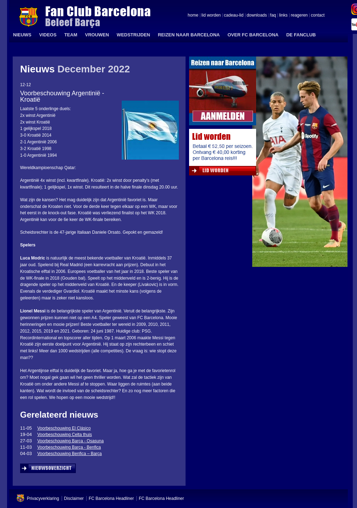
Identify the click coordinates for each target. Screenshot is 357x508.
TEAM (70, 34)
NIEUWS (22, 34)
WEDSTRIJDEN (133, 34)
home (193, 15)
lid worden (211, 15)
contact (318, 15)
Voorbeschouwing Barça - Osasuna (70, 440)
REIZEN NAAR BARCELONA (189, 34)
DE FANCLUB (301, 34)
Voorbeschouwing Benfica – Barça (69, 453)
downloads (257, 15)
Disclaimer (74, 498)
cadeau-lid (233, 15)
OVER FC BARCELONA (253, 34)
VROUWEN (97, 34)
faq (273, 15)
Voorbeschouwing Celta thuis (64, 434)
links (283, 15)
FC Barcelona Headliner (111, 498)
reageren (299, 15)
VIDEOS (47, 34)
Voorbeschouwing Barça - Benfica (69, 447)
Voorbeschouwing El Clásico (64, 428)
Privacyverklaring (43, 498)
